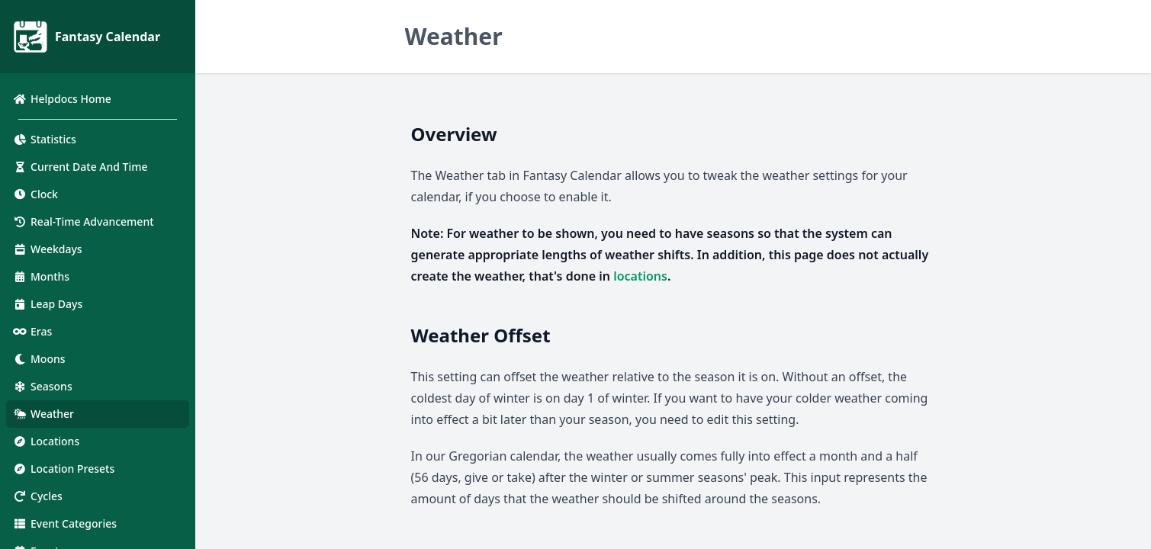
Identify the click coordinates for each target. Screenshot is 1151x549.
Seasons (42, 386)
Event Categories (64, 523)
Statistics (44, 139)
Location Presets (63, 468)
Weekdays (47, 249)
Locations (45, 441)
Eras (32, 331)
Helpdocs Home (61, 99)
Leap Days (47, 304)
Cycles (37, 496)
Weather (43, 413)
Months (40, 276)
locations (640, 276)
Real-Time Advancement (83, 221)
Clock (35, 194)
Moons (39, 359)
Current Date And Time (80, 166)
